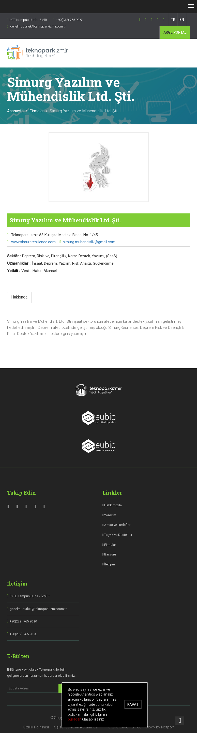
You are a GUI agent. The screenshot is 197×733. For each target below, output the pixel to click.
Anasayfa (15, 110)
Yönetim (109, 515)
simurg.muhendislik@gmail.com (89, 242)
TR (173, 20)
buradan (75, 719)
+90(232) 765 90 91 (23, 621)
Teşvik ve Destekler (117, 535)
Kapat (133, 704)
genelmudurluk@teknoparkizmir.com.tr (38, 609)
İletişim (108, 564)
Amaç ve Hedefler (116, 525)
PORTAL (174, 32)
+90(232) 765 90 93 (23, 634)
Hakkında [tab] (19, 297)
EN (181, 20)
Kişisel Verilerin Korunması (75, 727)
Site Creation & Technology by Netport (141, 727)
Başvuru (109, 554)
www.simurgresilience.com (33, 242)
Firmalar (36, 110)
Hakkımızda (112, 505)
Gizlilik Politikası (36, 727)
